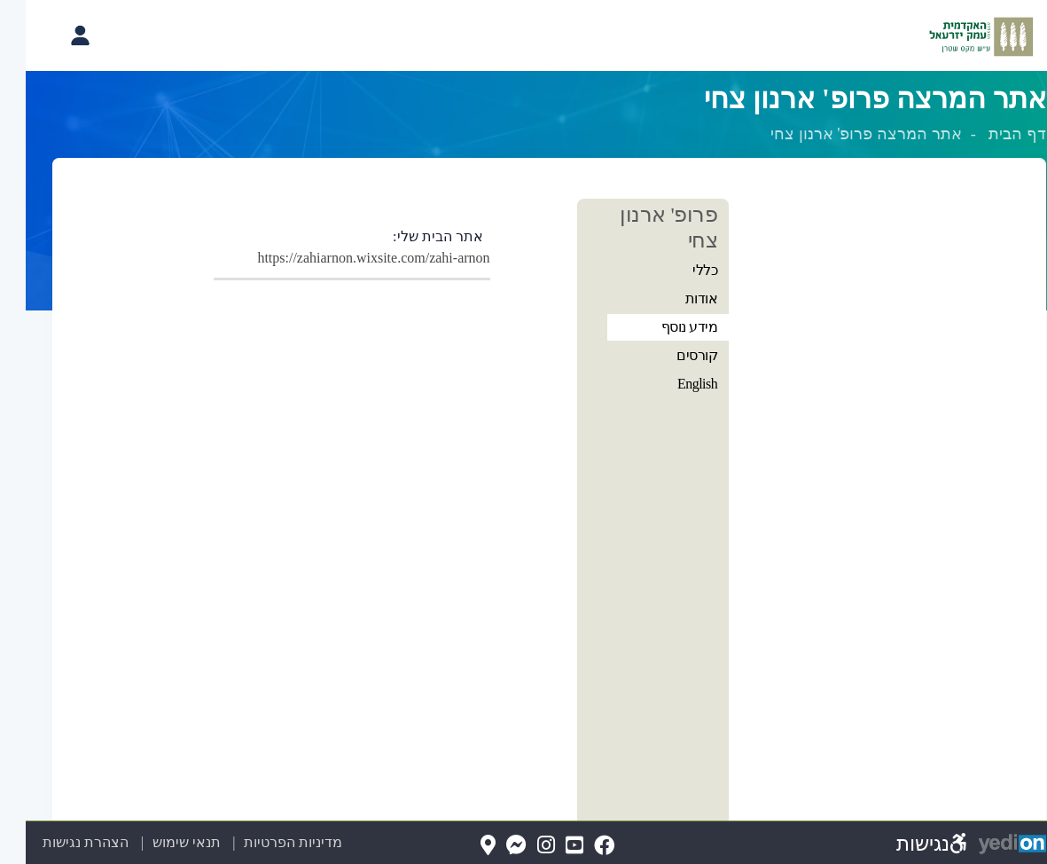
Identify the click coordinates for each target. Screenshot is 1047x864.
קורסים (671, 355)
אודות (676, 298)
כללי (679, 270)
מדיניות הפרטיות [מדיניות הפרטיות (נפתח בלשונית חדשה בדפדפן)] (267, 842)
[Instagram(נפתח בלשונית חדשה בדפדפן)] (520, 845)
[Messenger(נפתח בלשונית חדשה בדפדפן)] (490, 845)
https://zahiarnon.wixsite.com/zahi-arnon (347, 257)
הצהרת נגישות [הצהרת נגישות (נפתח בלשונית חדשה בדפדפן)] (60, 842)
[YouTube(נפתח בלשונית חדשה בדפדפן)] (548, 845)
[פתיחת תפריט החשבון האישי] (54, 35)
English (671, 383)
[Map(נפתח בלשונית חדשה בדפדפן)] (462, 845)
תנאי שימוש (150, 842)
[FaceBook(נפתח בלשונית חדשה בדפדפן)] (578, 845)
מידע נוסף (664, 326)
